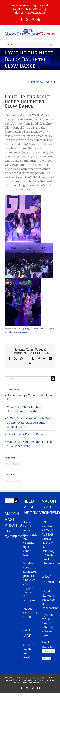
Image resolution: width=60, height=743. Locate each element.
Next (49, 82)
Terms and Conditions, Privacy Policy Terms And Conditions (34, 681)
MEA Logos (41, 682)
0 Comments (21, 331)
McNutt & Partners (23, 680)
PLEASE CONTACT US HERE (30, 613)
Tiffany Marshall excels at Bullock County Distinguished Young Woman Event (29, 423)
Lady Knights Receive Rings (25, 434)
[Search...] (28, 378)
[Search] (53, 378)
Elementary (36, 328)
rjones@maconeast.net (30, 12)
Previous (37, 82)
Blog (26, 328)
